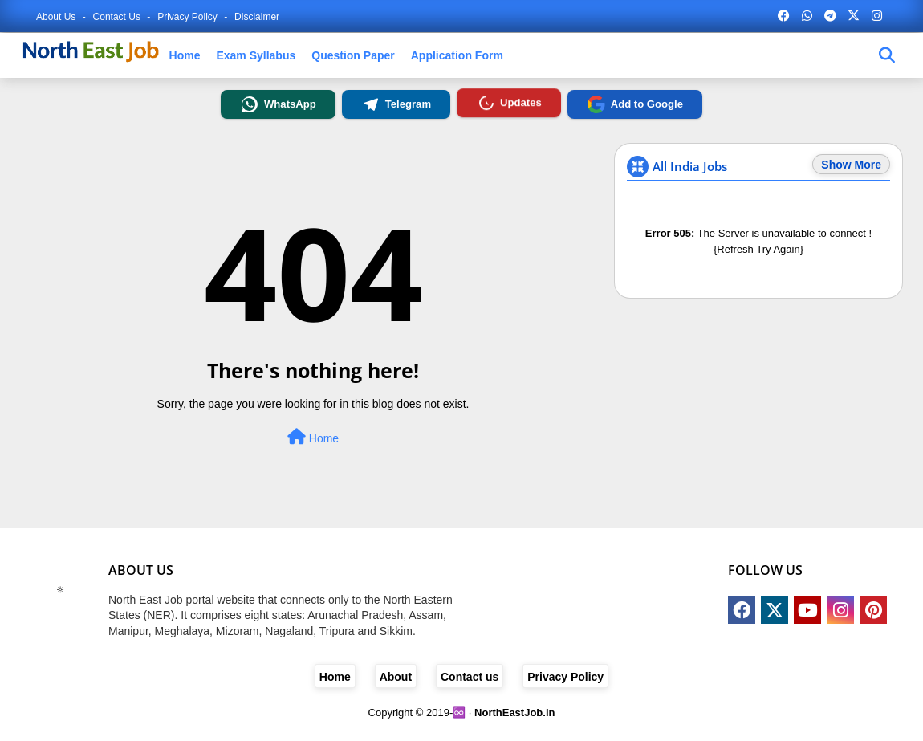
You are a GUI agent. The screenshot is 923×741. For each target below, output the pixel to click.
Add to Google (635, 104)
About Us (57, 16)
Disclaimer (256, 16)
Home (185, 55)
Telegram (396, 104)
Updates (508, 102)
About (396, 676)
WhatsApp (277, 104)
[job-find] (887, 55)
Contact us (118, 16)
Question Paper (352, 55)
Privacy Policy (188, 16)
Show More (851, 164)
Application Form (457, 55)
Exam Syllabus (255, 55)
